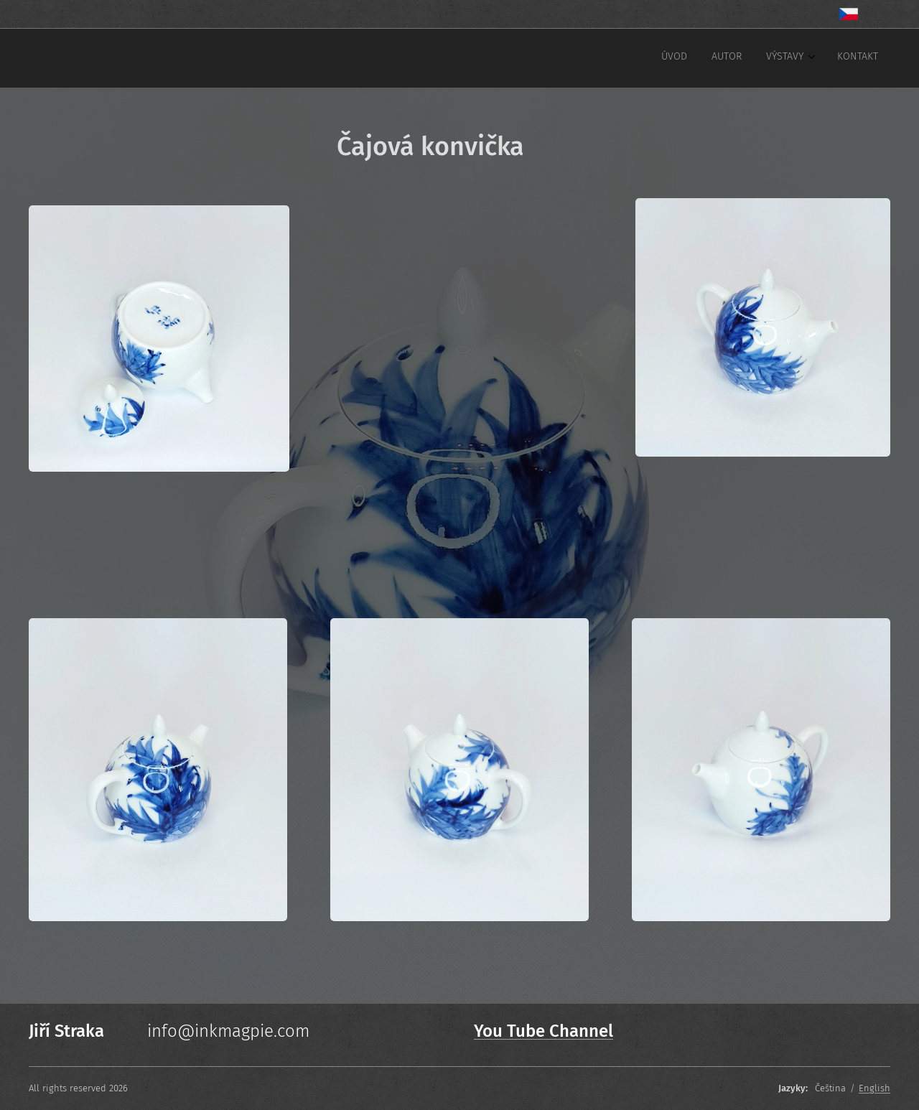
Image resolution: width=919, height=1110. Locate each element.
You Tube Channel (543, 1031)
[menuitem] (795, 58)
